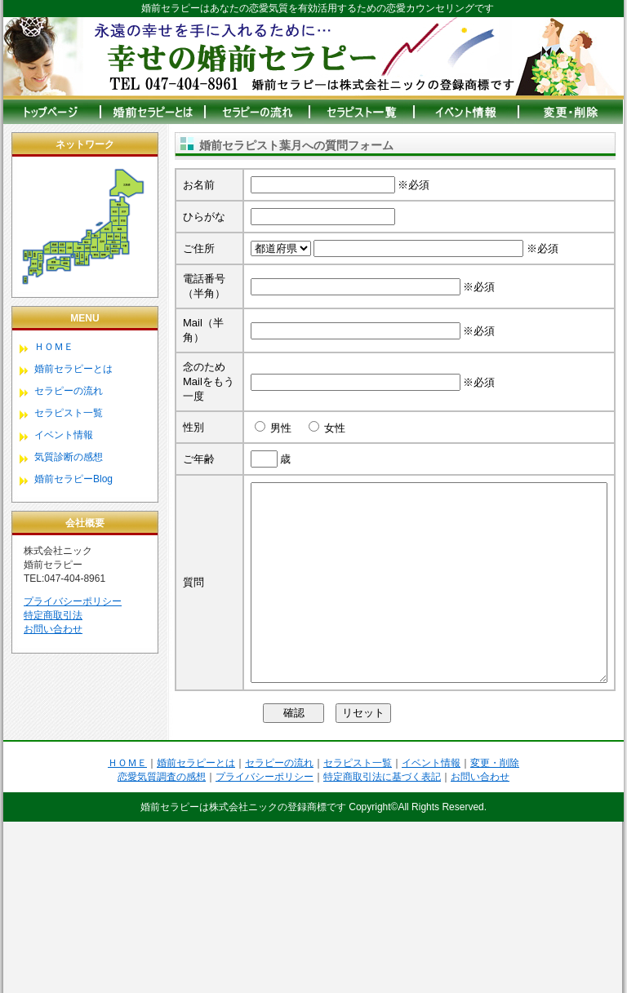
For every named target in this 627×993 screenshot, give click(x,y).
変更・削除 (494, 934)
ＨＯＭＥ (53, 346)
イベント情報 (63, 435)
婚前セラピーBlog (73, 479)
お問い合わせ (53, 629)
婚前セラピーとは (73, 369)
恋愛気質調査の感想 (162, 948)
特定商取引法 (53, 615)
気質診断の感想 (68, 457)
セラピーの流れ (68, 391)
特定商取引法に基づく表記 (382, 948)
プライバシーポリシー (73, 601)
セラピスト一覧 (68, 413)
